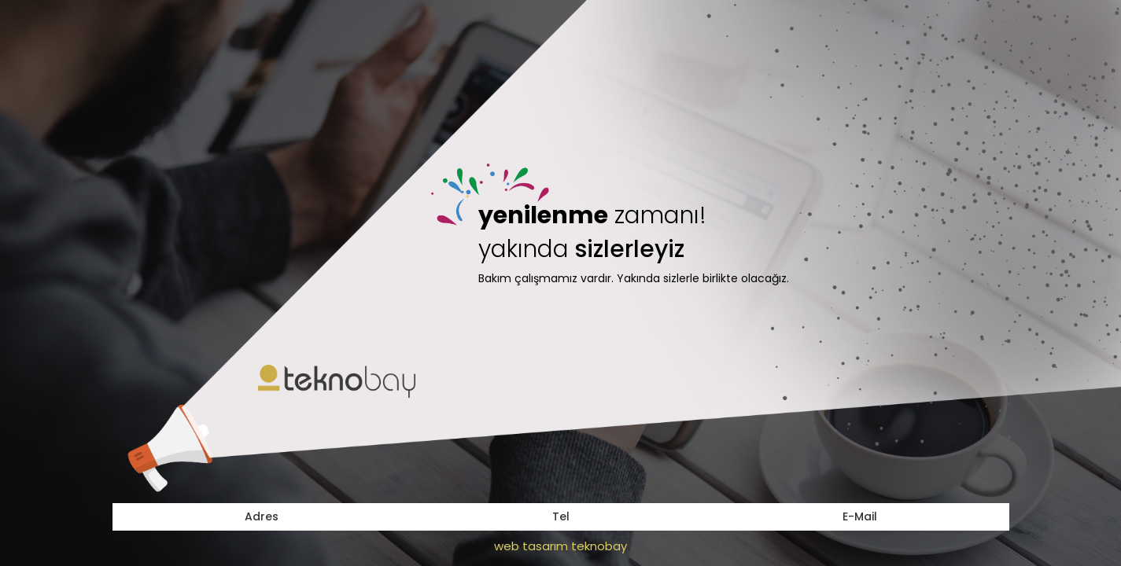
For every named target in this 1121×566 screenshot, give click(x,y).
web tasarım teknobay (560, 546)
